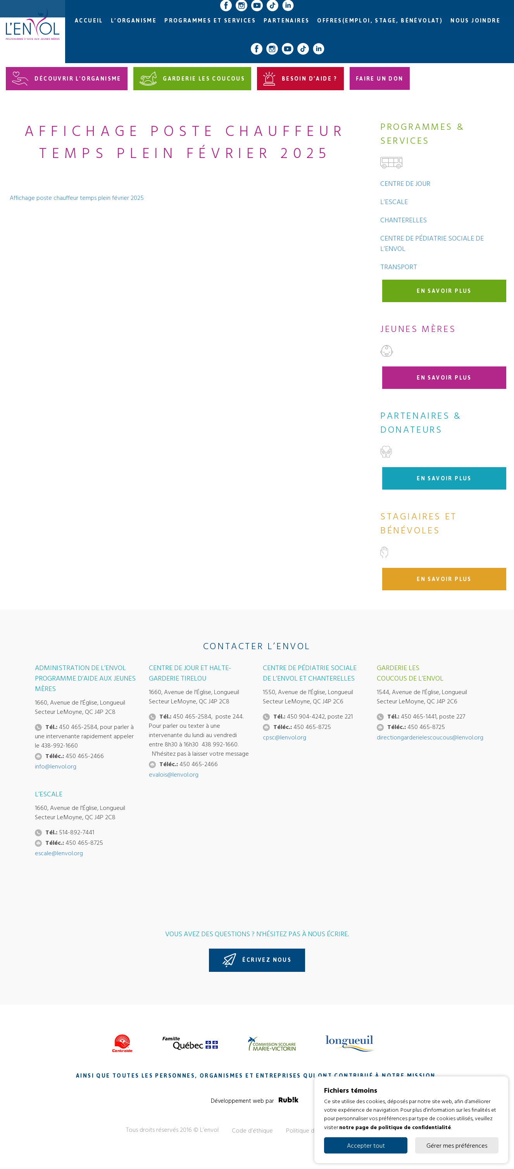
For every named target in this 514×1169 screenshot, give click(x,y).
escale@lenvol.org (59, 853)
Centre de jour (405, 183)
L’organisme (134, 20)
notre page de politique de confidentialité (395, 1127)
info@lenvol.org (55, 766)
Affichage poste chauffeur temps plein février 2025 (77, 197)
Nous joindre (475, 20)
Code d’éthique (252, 1130)
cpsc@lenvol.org (284, 737)
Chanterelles (403, 220)
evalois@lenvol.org (173, 774)
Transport (398, 266)
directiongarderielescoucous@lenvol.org (430, 737)
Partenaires (286, 20)
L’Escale (394, 201)
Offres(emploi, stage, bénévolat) (380, 20)
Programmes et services (210, 20)
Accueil (89, 20)
